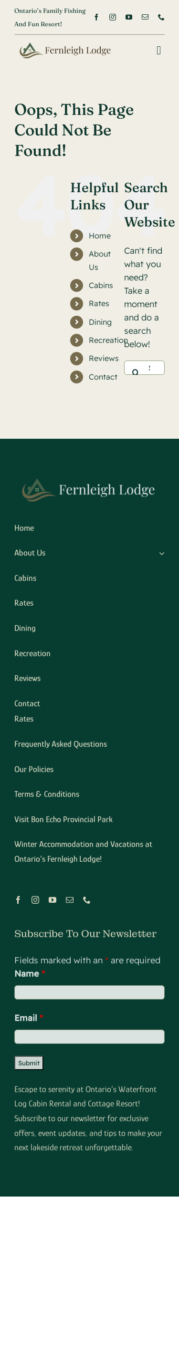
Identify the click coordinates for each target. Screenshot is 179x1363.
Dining (100, 322)
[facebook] (96, 17)
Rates (99, 303)
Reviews (104, 358)
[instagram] (112, 17)
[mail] (145, 17)
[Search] (136, 368)
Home (100, 235)
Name (29, 975)
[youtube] (129, 17)
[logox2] (63, 43)
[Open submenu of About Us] (160, 554)
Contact (103, 377)
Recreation (108, 340)
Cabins (101, 285)
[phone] (161, 17)
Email (28, 1019)
